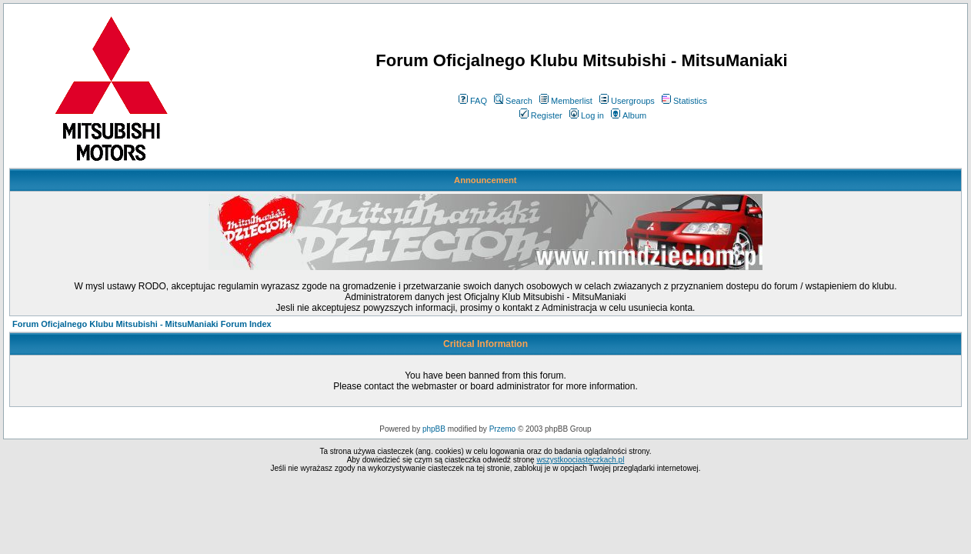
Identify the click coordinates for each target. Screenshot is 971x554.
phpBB (433, 429)
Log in (586, 115)
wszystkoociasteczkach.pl (580, 460)
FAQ (473, 100)
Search (513, 100)
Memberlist (565, 100)
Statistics (684, 100)
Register (540, 115)
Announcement (485, 180)
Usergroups (627, 100)
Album (628, 115)
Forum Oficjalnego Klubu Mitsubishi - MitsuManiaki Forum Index (142, 324)
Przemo (502, 429)
